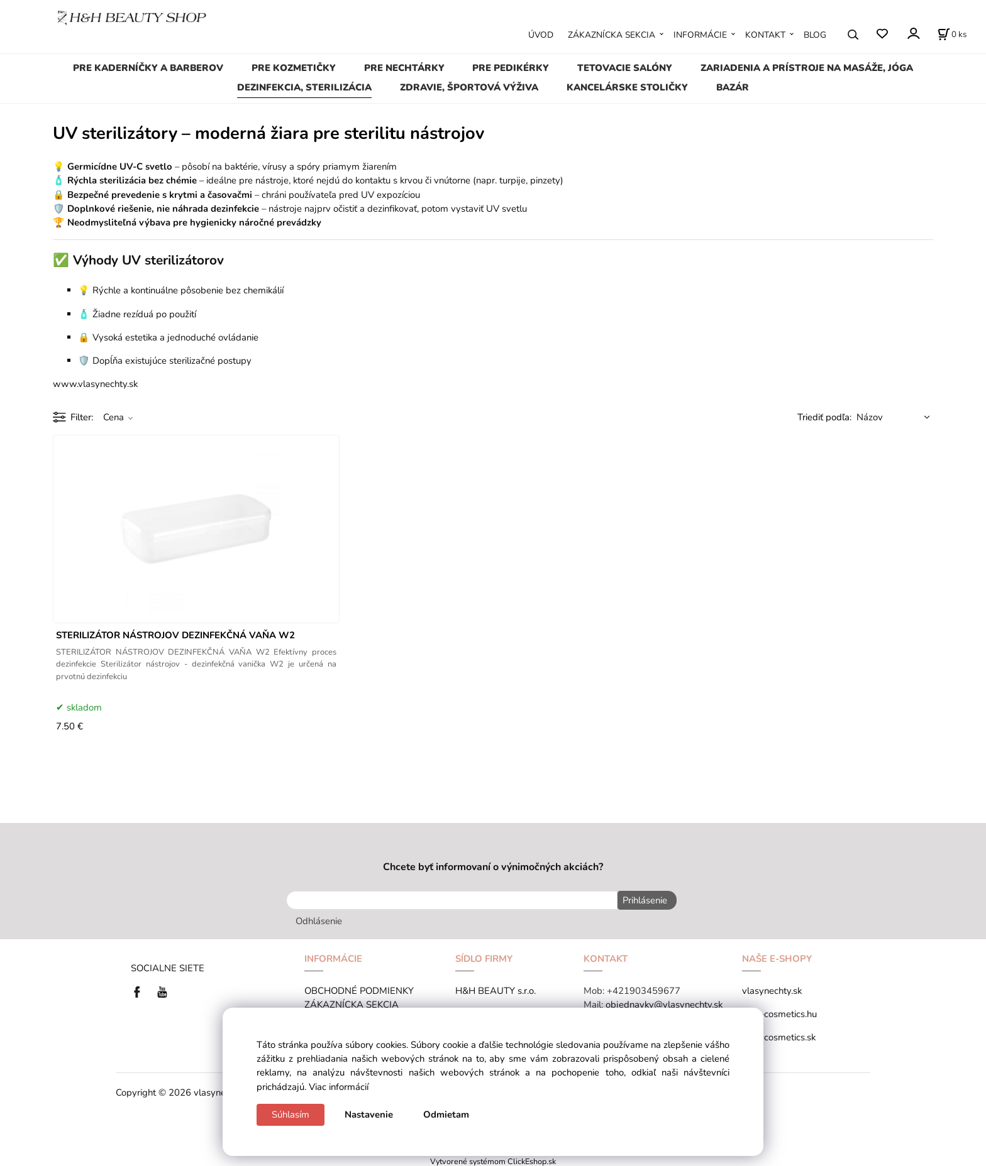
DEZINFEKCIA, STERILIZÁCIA (304, 87)
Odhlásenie (319, 918)
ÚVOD (540, 35)
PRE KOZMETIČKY (294, 68)
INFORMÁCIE (700, 35)
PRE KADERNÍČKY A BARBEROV (148, 68)
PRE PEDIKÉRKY (510, 68)
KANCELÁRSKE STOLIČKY (627, 87)
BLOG (815, 35)
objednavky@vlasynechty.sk (664, 1002)
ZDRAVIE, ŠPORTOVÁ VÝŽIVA (469, 87)
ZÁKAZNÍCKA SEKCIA (611, 35)
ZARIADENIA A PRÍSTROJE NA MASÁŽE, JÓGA (807, 68)
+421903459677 (643, 988)
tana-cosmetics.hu (779, 1011)
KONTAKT (765, 35)
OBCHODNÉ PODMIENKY (359, 988)
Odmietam (446, 1114)
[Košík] (952, 34)
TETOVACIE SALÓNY (624, 68)
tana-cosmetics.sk (779, 1034)
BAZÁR (732, 87)
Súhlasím (290, 1114)
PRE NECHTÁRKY (404, 68)
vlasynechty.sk (772, 988)
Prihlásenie (643, 900)
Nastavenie (369, 1114)
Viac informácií (338, 1087)
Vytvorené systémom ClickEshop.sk (493, 1159)
